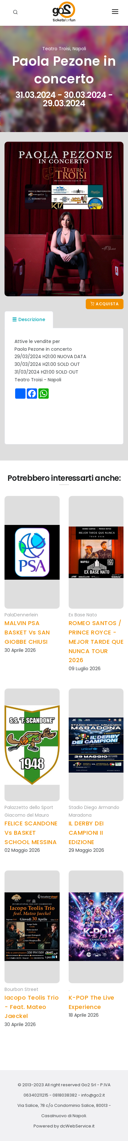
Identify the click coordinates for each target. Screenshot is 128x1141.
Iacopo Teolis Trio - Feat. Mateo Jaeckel (32, 1007)
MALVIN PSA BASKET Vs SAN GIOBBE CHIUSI (27, 632)
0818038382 (65, 1095)
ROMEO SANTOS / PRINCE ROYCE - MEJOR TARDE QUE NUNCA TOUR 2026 (96, 641)
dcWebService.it (77, 1126)
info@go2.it (93, 1095)
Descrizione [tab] (29, 319)
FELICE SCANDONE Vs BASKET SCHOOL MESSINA (31, 832)
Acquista (105, 304)
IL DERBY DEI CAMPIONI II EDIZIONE (86, 832)
